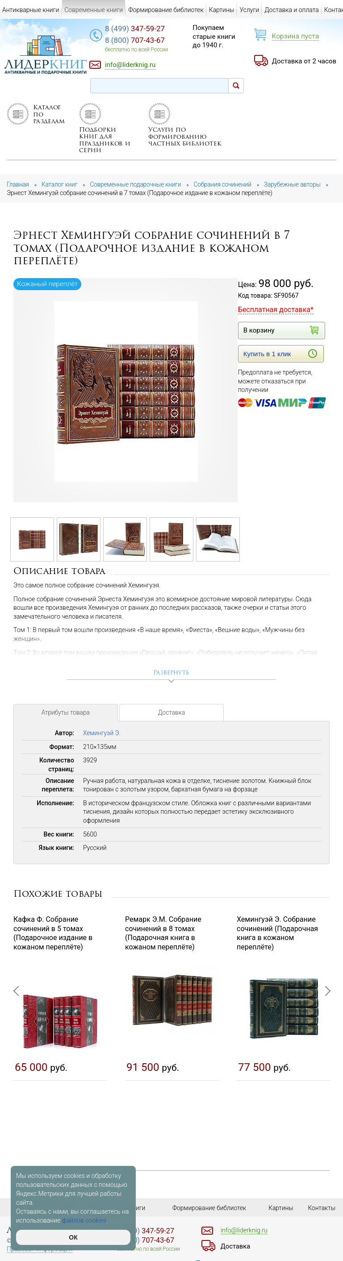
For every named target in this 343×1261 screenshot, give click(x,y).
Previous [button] (18, 1044)
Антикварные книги (30, 9)
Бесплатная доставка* (276, 318)
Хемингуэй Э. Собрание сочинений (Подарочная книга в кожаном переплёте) (277, 943)
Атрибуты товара (65, 724)
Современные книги (93, 9)
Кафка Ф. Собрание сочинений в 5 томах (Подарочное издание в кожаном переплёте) (52, 943)
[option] (126, 399)
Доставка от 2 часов (304, 61)
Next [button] (325, 1044)
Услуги (249, 9)
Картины (221, 9)
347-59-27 (140, 29)
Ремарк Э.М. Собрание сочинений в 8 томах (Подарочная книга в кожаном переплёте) (163, 943)
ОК (73, 1237)
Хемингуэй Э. (102, 743)
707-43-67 (140, 40)
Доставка (171, 724)
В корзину (280, 339)
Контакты (322, 1207)
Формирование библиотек (166, 9)
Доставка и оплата (291, 9)
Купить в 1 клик (280, 362)
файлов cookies (84, 1220)
